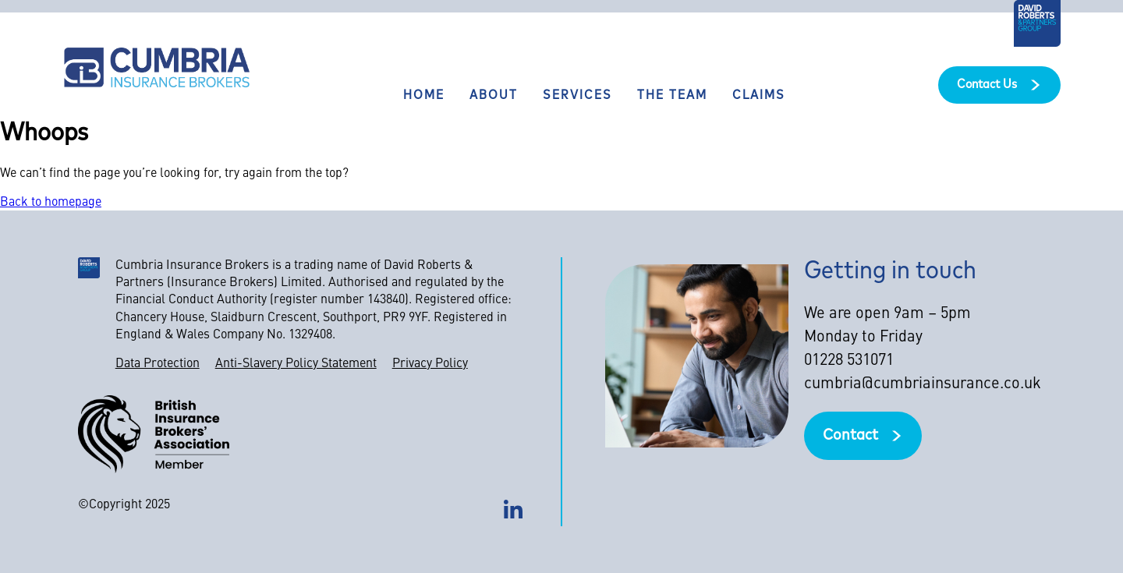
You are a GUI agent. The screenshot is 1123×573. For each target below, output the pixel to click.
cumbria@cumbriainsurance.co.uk (922, 384)
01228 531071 (849, 361)
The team (672, 96)
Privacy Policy (430, 364)
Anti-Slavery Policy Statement (296, 364)
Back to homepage (50, 202)
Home (424, 96)
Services (577, 96)
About (493, 96)
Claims (758, 96)
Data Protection (157, 364)
